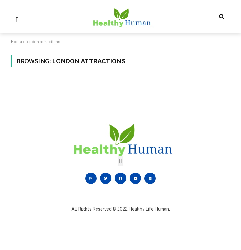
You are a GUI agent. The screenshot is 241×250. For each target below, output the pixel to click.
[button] (17, 19)
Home (16, 41)
